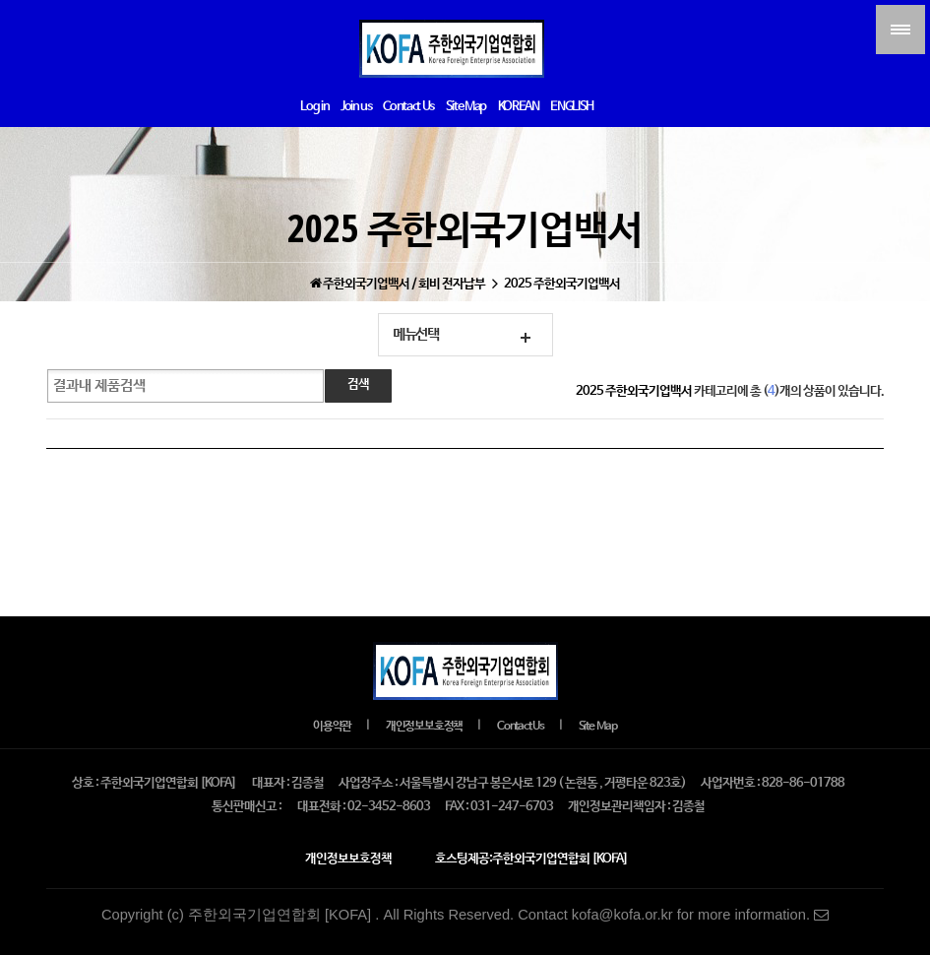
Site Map (598, 726)
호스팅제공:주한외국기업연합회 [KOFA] (531, 859)
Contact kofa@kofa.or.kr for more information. (673, 915)
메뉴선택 (415, 335)
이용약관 (332, 726)
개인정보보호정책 (424, 726)
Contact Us (520, 726)
